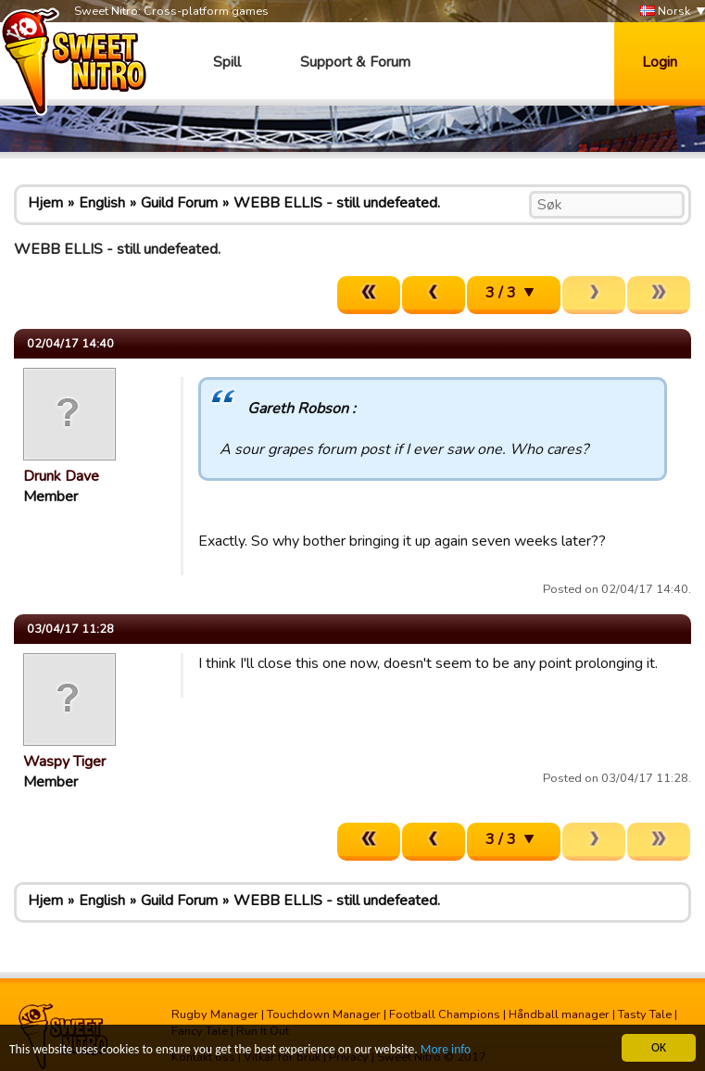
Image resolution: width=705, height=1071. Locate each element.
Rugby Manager (214, 1014)
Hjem (45, 203)
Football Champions (444, 1014)
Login (659, 62)
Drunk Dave (61, 476)
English (102, 203)
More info (446, 1050)
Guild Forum (179, 203)
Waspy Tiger (64, 761)
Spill (227, 62)
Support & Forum (355, 62)
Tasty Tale (645, 1014)
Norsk (665, 11)
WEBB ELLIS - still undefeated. (336, 203)
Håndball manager (559, 1014)
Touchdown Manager (324, 1014)
